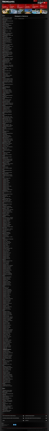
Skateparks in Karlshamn (7, 224)
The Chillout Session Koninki (7, 160)
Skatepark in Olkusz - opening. (8, 140)
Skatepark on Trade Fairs (7, 336)
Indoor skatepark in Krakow (7, 75)
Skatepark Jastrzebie (6, 271)
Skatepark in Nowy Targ (7, 282)
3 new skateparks (6, 304)
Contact (45, 0)
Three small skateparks (7, 272)
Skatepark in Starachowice (7, 303)
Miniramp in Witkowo (6, 335)
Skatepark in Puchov (6, 223)
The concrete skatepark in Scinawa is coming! (7, 399)
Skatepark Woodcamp (6, 351)
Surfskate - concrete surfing (7, 27)
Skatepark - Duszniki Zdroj (7, 306)
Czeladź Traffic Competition (7, 374)
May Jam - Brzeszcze (6, 241)
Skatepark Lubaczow (6, 257)
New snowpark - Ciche (6, 334)
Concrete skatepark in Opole (7, 159)
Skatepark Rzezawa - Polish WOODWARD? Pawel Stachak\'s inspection (7, 60)
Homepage (39, 0)
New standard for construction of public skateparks (8, 396)
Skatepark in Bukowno (6, 295)
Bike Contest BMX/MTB (7, 210)
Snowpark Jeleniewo (6, 255)
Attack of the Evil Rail (6, 380)
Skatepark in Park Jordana (7, 313)
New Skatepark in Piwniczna (7, 367)
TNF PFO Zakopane (6, 249)
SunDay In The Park (6, 245)
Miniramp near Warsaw (7, 299)
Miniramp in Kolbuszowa (7, 325)
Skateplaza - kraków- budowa (8, 163)
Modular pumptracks (6, 107)
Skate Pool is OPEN (6, 323)
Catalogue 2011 (5, 179)
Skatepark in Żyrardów (6, 327)
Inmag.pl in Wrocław (6, 373)
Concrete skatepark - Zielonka (8, 58)
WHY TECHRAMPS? (23, 428)
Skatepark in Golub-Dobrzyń (7, 320)
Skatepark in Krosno (6, 296)
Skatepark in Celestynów (7, 312)
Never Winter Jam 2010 (7, 242)
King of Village (5, 244)
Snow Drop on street (6, 381)
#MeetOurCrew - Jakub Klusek (8, 65)
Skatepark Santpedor (6, 278)
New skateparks (5, 288)
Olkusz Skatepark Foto (6, 135)
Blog (43, 0)
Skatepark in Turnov (6, 108)
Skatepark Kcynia (6, 187)
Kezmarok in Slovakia (6, 297)
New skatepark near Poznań (7, 375)
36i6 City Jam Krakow (6, 377)
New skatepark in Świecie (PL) (8, 103)
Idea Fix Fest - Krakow (7, 222)
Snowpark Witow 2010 (7, 252)
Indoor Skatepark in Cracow (7, 92)
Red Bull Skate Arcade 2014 (7, 138)
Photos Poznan (5, 280)
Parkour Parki (5, 153)
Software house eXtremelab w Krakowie (45, 430)
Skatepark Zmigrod (6, 188)
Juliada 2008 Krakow (6, 307)
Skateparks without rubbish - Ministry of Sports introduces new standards (7, 18)
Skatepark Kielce (6, 181)
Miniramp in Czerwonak (7, 366)
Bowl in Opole (5, 74)
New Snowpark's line (6, 344)
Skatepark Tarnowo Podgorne (8, 265)
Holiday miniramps (6, 315)
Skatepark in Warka (6, 294)
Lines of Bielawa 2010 (6, 200)
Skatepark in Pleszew (6, 283)
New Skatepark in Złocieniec (7, 355)
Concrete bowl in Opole (7, 89)
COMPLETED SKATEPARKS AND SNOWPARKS (31, 428)
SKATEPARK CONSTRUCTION (12, 428)
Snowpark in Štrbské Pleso (7, 290)
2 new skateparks (6, 263)
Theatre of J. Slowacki (6, 152)
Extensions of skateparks (7, 289)
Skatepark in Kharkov (6, 343)
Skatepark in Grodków (6, 372)
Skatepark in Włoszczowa (7, 342)
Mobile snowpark (6, 247)
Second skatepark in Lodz (7, 270)
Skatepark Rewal (6, 251)
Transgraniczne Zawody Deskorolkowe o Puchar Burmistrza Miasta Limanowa (7, 142)
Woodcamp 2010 (6, 234)
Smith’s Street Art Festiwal (7, 385)
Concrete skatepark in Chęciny (8, 79)
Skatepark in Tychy (6, 305)
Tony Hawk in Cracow (6, 144)
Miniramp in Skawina (6, 225)
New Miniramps (5, 338)
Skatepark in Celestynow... (7, 266)
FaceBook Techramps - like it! (35, 0)
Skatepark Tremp (6, 264)
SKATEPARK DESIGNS (18, 428)
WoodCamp (5, 363)
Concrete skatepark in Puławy (8, 78)
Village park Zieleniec (6, 333)
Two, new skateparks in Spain (8, 218)
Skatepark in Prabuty (6, 322)
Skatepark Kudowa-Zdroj (7, 186)
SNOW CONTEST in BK (7, 368)
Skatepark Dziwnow (6, 254)
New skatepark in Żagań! (7, 99)
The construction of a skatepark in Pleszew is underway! (6, 87)
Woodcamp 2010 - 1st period (8, 217)
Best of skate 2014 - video (7, 116)
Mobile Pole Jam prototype (7, 174)
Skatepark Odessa (6, 256)
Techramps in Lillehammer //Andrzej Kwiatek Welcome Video (7, 112)
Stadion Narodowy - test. (7, 124)
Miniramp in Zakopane (6, 219)
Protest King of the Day (7, 369)
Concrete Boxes (5, 235)
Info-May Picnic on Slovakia (7, 360)
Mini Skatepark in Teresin (7, 345)
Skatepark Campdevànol (7, 291)
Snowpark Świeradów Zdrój (7, 248)
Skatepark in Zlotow (6, 311)
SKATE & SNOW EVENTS (39, 428)
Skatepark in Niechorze (7, 349)
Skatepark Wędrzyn (6, 180)
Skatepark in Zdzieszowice (7, 332)
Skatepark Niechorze (6, 326)
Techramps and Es (6, 350)
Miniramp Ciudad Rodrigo (7, 276)
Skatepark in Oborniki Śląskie (7, 318)
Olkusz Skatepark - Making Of (8, 125)
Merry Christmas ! (6, 145)
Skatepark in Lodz (6, 287)
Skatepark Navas (6, 183)
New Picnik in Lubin (6, 337)
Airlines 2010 (5, 240)
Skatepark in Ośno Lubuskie (7, 314)
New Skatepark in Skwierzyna (8, 352)
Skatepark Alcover (6, 185)
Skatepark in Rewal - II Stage (8, 376)
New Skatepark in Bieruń (7, 357)
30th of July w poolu (6, 250)
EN (45, 2)
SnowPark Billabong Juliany (7, 330)
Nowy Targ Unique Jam (7, 341)
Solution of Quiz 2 (6, 353)
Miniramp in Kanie (6, 328)
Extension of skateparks (7, 319)
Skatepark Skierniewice (7, 268)
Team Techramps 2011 (7, 178)
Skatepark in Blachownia (7, 206)
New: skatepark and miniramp (8, 298)
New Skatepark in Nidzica (7, 340)
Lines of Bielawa (6, 214)
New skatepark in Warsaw (7, 90)
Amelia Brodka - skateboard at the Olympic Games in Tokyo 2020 (8, 82)
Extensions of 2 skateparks (7, 273)
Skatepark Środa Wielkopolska (8, 239)
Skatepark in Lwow (6, 302)
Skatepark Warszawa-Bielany (8, 329)
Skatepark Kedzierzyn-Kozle (7, 260)
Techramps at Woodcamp (7, 356)
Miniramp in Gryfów (6, 361)
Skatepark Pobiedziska (6, 267)
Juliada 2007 (5, 348)
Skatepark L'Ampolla (6, 182)
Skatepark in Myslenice (7, 279)
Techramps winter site (6, 384)
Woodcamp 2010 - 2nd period (8, 209)
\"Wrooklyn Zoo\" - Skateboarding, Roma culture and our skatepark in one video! (8, 51)
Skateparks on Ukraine (6, 281)
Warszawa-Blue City (6, 243)
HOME (7, 428)
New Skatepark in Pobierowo (8, 379)
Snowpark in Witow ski (7, 292)
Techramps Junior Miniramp (7, 106)
